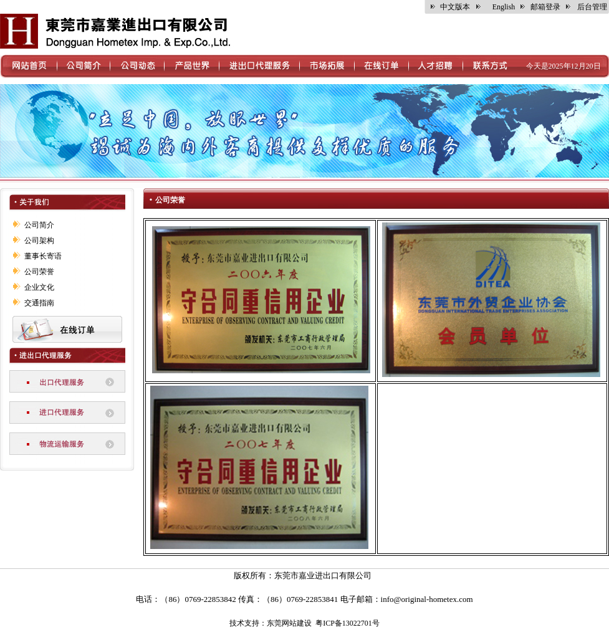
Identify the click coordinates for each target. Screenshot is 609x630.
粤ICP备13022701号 (347, 623)
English (503, 6)
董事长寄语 (43, 256)
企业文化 (39, 287)
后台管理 (592, 6)
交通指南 (39, 302)
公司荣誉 (39, 271)
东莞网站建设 (289, 623)
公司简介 (39, 225)
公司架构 (39, 240)
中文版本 (455, 6)
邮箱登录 (545, 6)
